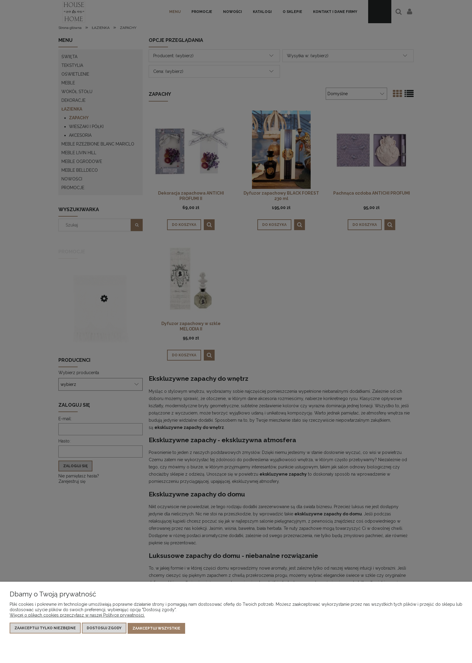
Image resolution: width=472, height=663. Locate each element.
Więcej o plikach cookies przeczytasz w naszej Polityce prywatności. (77, 615)
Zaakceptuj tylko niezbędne (45, 629)
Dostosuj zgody (104, 629)
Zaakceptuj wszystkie (156, 629)
